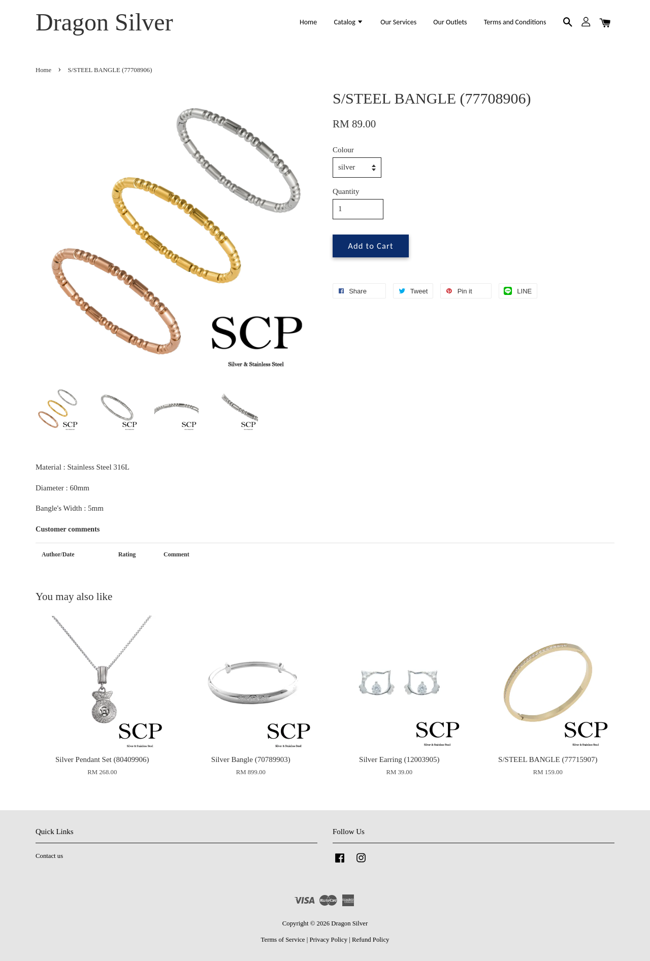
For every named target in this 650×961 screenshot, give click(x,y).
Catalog (349, 22)
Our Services (398, 22)
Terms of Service (283, 939)
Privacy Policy (328, 939)
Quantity (346, 191)
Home (308, 22)
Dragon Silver (104, 22)
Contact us (49, 855)
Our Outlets (450, 22)
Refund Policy (370, 939)
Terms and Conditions (515, 22)
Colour (343, 150)
